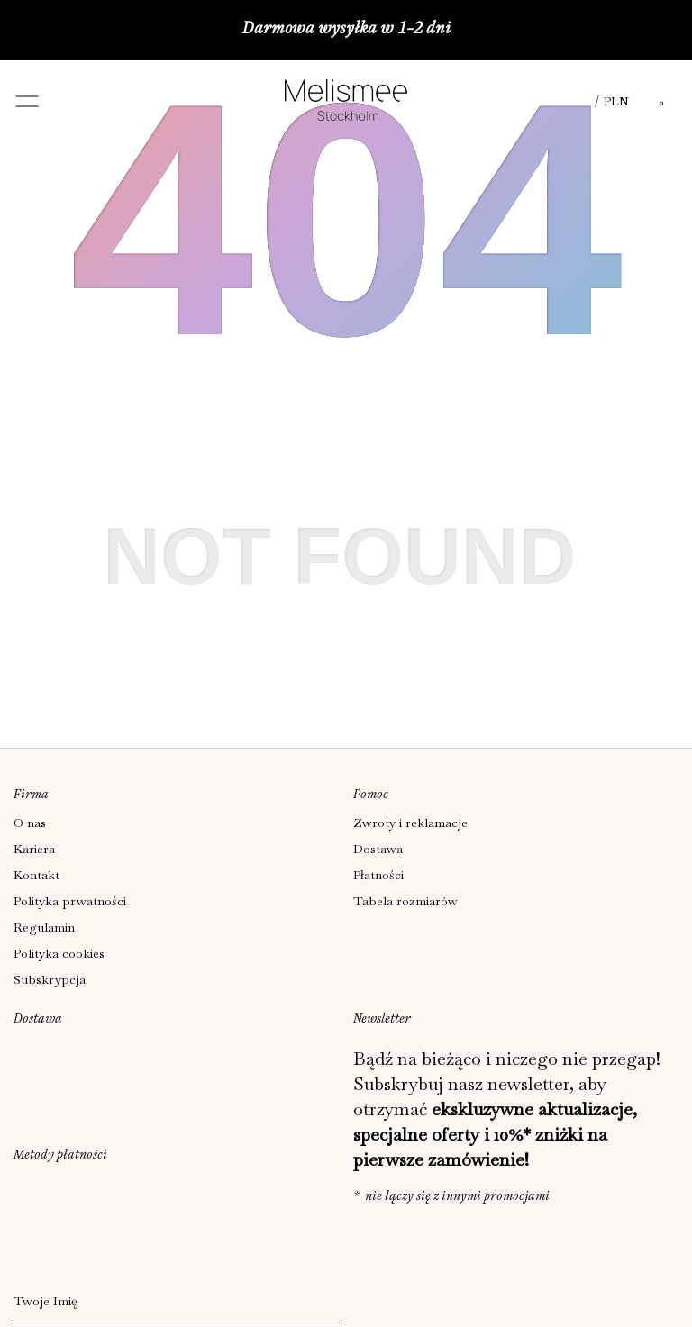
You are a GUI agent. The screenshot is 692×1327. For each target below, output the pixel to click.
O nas (30, 822)
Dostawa (378, 848)
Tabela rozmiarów (405, 901)
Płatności (378, 875)
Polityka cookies (59, 953)
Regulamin (44, 927)
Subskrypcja (50, 979)
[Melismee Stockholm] (346, 115)
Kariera (34, 848)
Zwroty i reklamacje (410, 822)
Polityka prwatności (70, 901)
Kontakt (36, 875)
